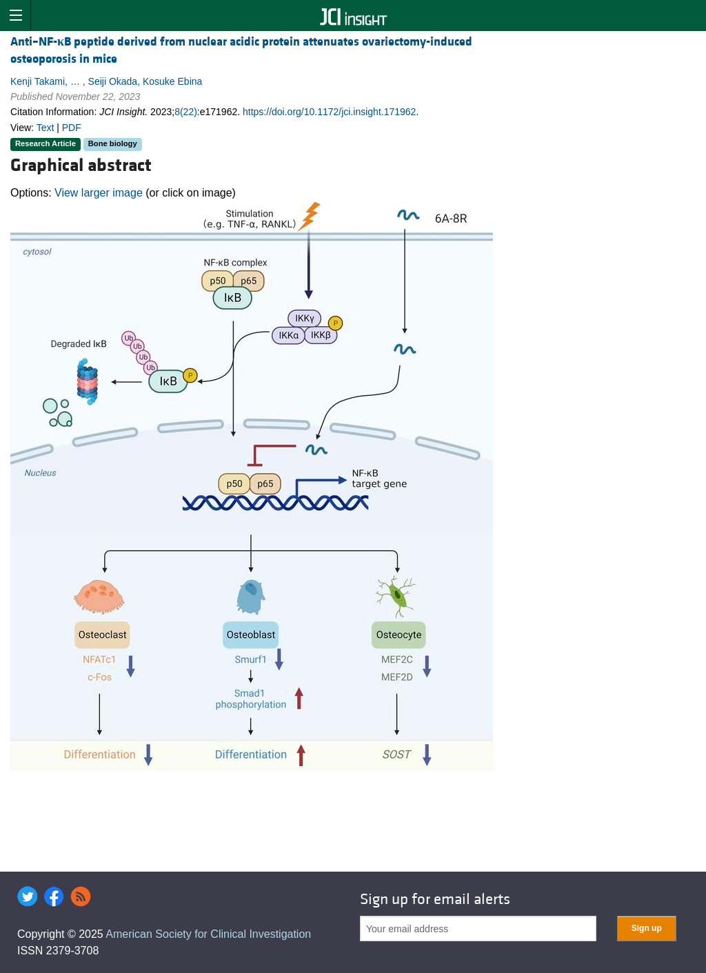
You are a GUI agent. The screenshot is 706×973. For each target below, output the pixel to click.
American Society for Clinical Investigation (208, 934)
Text (45, 127)
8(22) (185, 111)
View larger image (98, 193)
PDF (71, 127)
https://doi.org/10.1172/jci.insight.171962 (329, 111)
